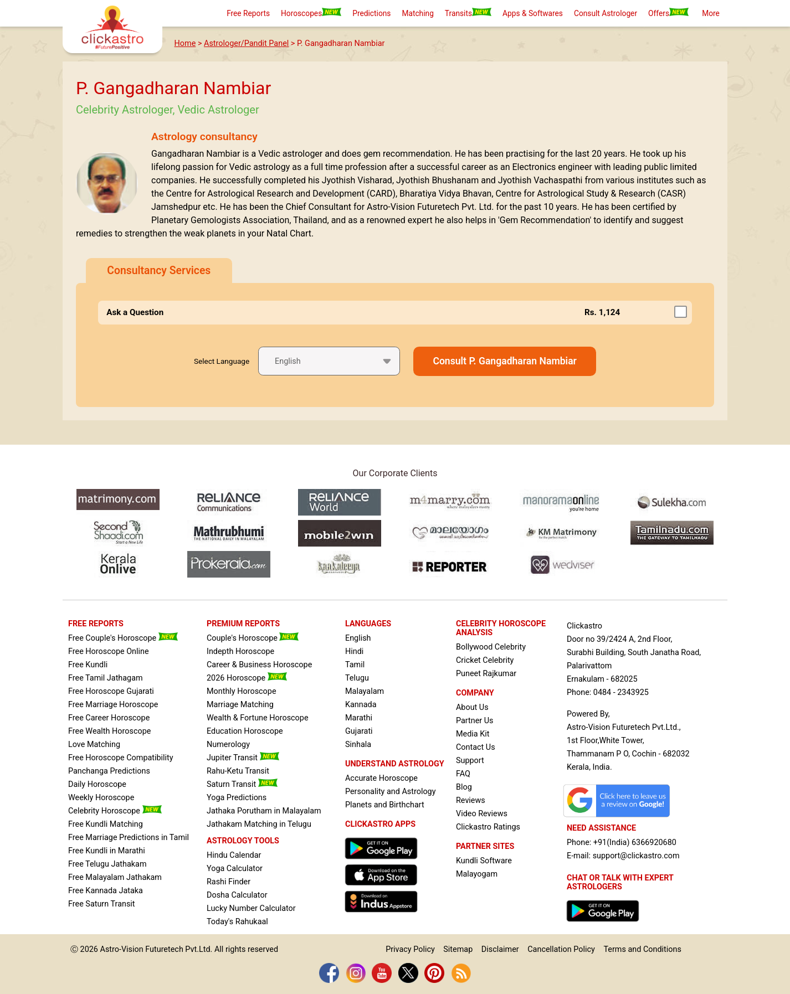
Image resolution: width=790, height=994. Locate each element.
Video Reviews (481, 813)
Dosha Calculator (237, 895)
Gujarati (359, 731)
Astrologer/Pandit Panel (246, 43)
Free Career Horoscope (109, 718)
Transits (468, 13)
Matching (417, 13)
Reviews (470, 800)
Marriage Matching (240, 704)
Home (185, 43)
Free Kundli (87, 664)
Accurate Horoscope (381, 778)
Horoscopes (311, 13)
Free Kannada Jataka (105, 890)
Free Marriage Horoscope (113, 704)
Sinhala (358, 744)
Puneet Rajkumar (486, 673)
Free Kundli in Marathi (106, 851)
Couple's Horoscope (253, 638)
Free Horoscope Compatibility (120, 758)
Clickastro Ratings (488, 827)
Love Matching (94, 744)
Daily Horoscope (97, 784)
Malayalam (364, 691)
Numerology (228, 744)
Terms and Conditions (642, 949)
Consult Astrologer (605, 13)
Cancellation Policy (561, 949)
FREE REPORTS (96, 624)
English (358, 638)
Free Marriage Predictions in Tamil (128, 837)
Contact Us (475, 747)
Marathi (358, 718)
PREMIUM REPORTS (243, 624)
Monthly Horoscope (241, 691)
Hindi (354, 651)
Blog (464, 787)
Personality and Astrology (390, 791)
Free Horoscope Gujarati (111, 691)
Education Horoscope (245, 731)
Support (470, 760)
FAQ (463, 774)
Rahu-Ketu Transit (238, 771)
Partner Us (475, 720)
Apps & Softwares (532, 13)
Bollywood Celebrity (491, 647)
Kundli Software (484, 861)
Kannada (361, 704)
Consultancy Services (159, 270)
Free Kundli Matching (105, 824)
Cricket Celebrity (485, 660)
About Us (472, 707)
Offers (668, 13)
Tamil (355, 664)
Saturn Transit (242, 784)
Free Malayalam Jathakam (115, 877)
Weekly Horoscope (101, 797)
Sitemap (458, 949)
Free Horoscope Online (108, 651)
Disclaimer (500, 949)
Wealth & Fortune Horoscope (258, 718)
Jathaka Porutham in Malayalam (264, 811)
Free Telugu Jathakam (107, 864)
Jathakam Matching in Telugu (259, 824)
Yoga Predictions (236, 797)
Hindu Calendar (234, 855)
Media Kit (472, 734)
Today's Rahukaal (237, 921)
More (711, 13)
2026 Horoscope (247, 678)
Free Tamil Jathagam (105, 678)
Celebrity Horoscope (115, 811)
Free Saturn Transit (101, 904)
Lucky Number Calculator (251, 908)
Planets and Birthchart (384, 805)
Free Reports (248, 13)
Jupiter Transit (243, 758)
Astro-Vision (121, 949)
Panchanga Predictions (109, 771)
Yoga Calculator (235, 868)
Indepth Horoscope (240, 651)
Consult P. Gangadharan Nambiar (505, 361)
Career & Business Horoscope (259, 664)
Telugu (357, 678)
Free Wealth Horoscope (109, 731)
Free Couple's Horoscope (123, 638)
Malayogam (476, 874)
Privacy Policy (410, 949)
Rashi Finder (228, 882)
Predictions (371, 13)
